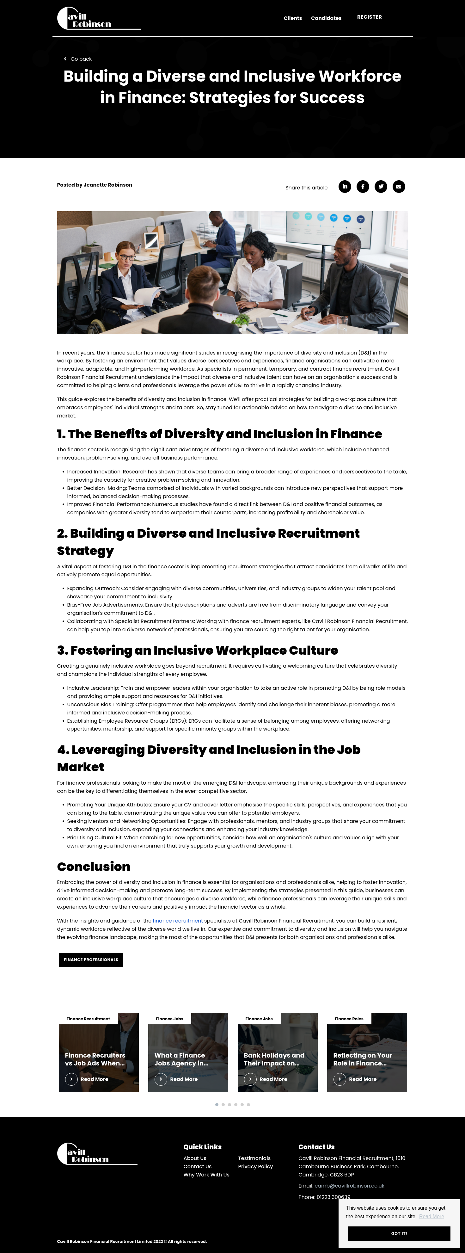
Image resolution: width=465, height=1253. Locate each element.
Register (369, 17)
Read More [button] (431, 1216)
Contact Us (198, 1166)
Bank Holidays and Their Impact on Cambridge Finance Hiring (276, 1060)
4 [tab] (235, 1105)
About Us (195, 1158)
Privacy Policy (255, 1166)
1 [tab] (216, 1105)
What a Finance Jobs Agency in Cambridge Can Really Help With (181, 1060)
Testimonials (254, 1158)
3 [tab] (229, 1105)
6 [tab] (248, 1105)
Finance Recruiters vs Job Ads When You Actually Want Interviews (95, 1060)
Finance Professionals (91, 959)
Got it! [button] (399, 1233)
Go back (81, 59)
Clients (293, 18)
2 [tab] (223, 1105)
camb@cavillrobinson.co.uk (350, 1186)
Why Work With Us (207, 1174)
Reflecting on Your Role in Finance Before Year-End (363, 1060)
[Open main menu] (401, 18)
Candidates (326, 18)
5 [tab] (242, 1105)
